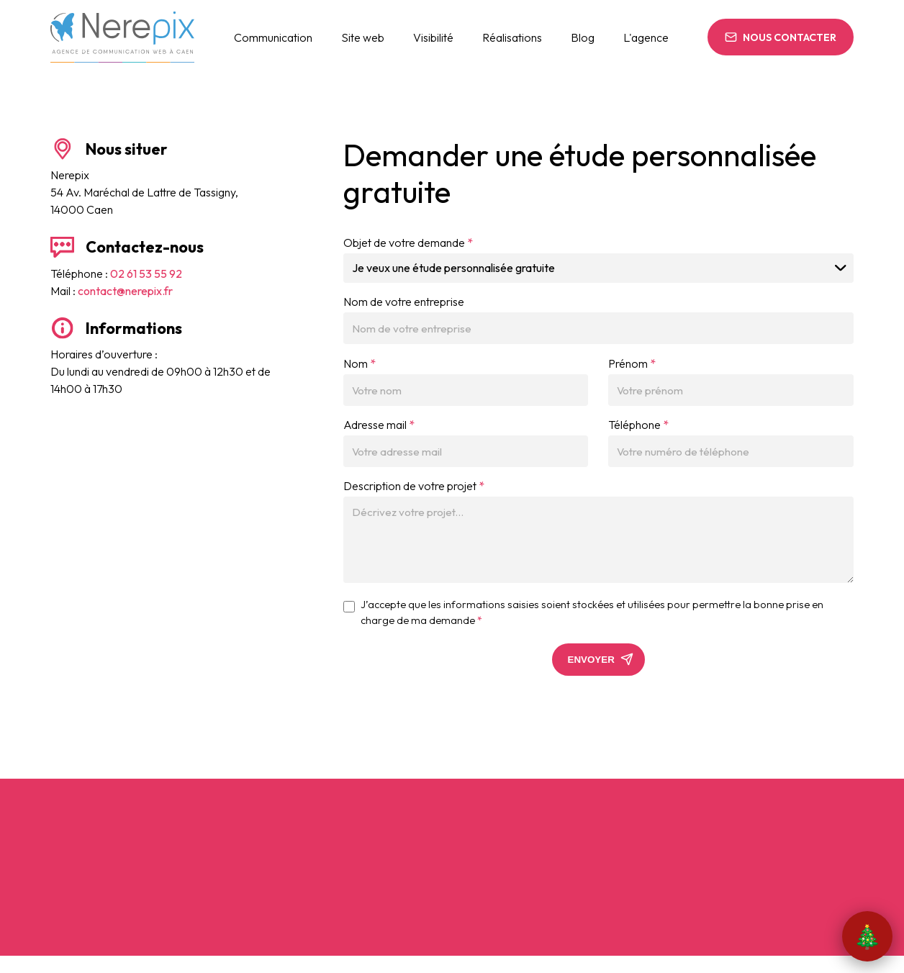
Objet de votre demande (408, 242)
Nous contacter (789, 37)
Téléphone (638, 424)
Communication (273, 37)
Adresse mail (379, 424)
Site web (362, 37)
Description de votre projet (413, 486)
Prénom (632, 363)
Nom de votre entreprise (403, 301)
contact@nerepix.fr (125, 291)
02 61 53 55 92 (146, 273)
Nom (359, 363)
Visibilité (433, 37)
